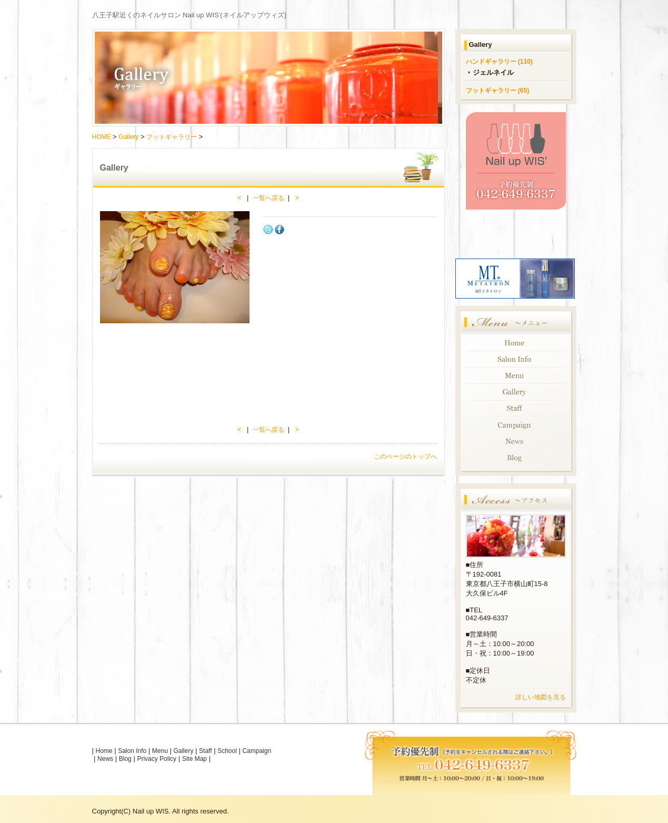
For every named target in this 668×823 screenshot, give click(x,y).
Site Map (194, 758)
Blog (125, 758)
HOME (101, 137)
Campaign (256, 751)
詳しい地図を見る (540, 697)
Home (104, 751)
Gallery (128, 137)
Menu (160, 751)
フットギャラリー (171, 137)
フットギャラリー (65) (498, 90)
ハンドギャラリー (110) (499, 61)
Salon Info (132, 751)
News (105, 758)
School (227, 751)
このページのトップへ (405, 456)
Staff (205, 751)
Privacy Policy (156, 758)
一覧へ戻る (268, 198)
